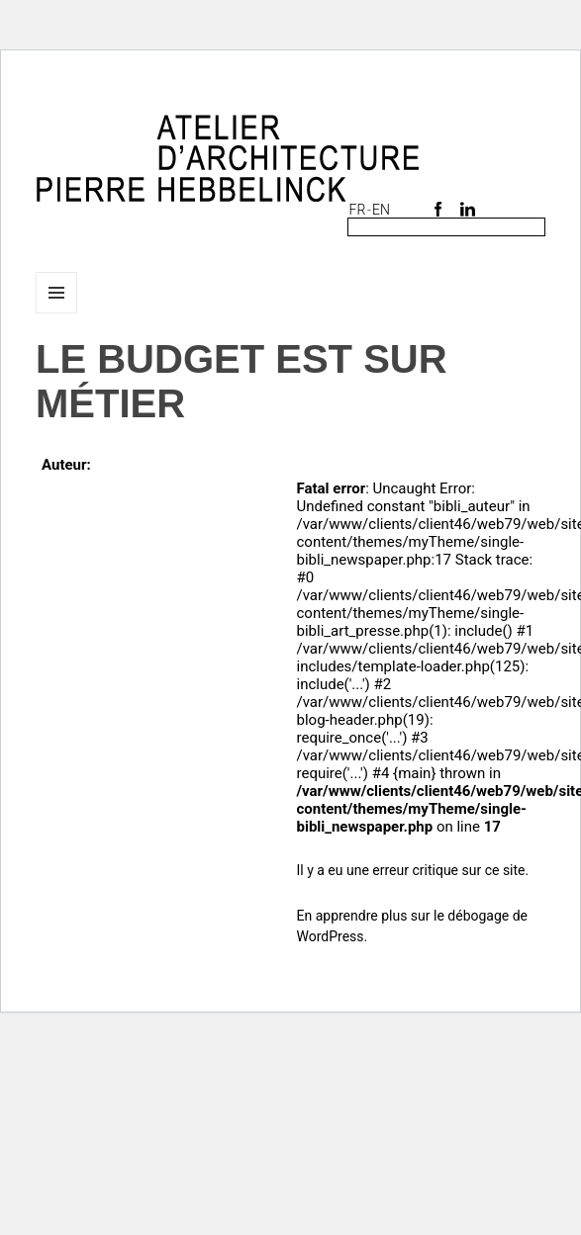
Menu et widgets (57, 312)
